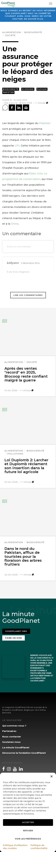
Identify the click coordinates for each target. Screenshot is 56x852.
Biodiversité (33, 32)
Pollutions (15, 453)
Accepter (28, 822)
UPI (17, 145)
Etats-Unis (36, 173)
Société (10, 35)
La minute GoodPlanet (15, 747)
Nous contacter (11, 736)
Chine (15, 223)
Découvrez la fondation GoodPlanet (24, 752)
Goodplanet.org (16, 631)
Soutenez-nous (11, 742)
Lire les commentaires (28, 295)
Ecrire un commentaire (19, 246)
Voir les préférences (28, 839)
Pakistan (8, 92)
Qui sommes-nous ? (14, 725)
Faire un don (13, 638)
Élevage (42, 89)
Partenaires (9, 731)
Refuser (28, 830)
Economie (28, 89)
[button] (51, 776)
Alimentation (11, 32)
